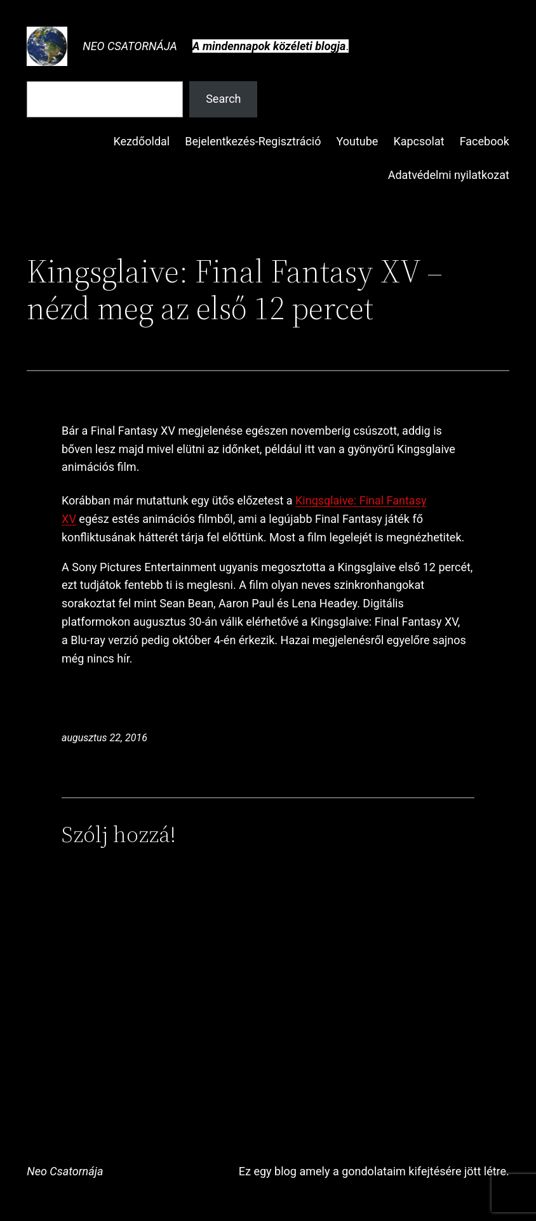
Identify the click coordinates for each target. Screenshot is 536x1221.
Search (223, 98)
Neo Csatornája (130, 46)
